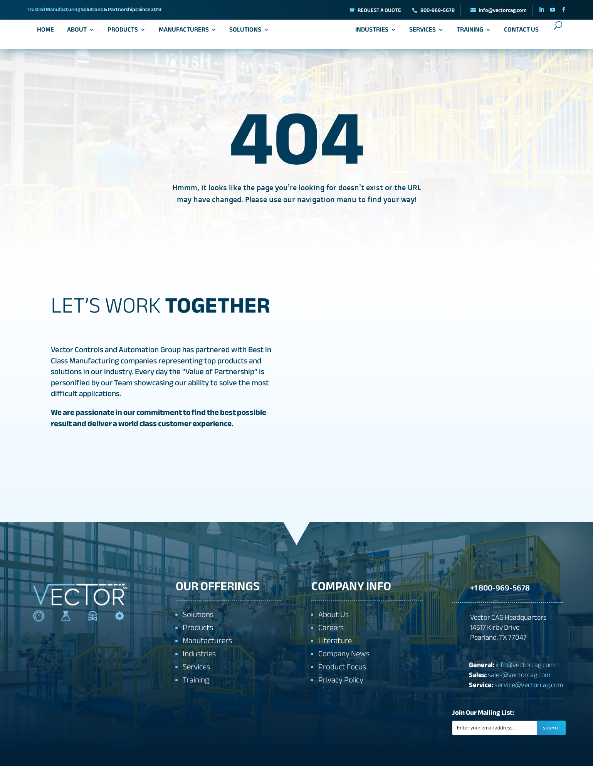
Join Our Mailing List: (483, 712)
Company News (344, 653)
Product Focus (342, 666)
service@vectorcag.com (528, 684)
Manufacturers (186, 32)
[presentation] (528, 750)
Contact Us (518, 32)
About (79, 32)
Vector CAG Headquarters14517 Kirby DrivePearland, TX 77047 (508, 627)
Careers (331, 627)
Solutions (248, 32)
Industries (369, 32)
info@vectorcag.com (525, 664)
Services (420, 32)
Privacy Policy (340, 679)
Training (467, 32)
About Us (333, 614)
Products (125, 32)
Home (48, 32)
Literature (335, 640)
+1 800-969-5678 (497, 586)
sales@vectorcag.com (519, 674)
